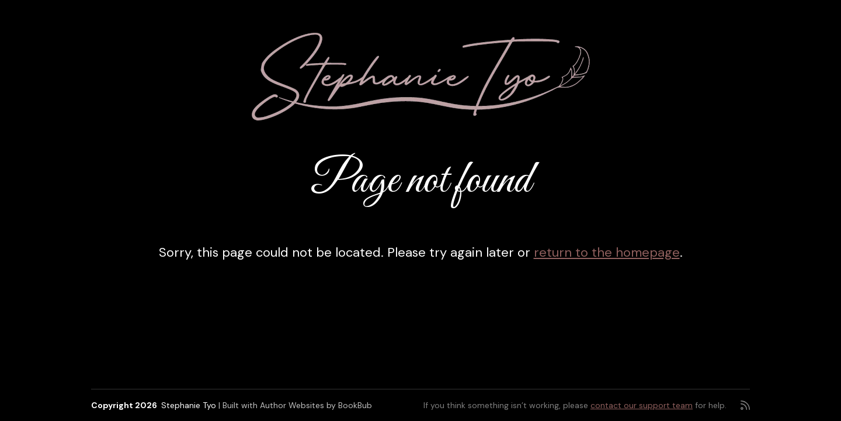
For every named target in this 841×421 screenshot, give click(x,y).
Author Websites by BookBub (316, 405)
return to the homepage (607, 252)
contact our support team (641, 405)
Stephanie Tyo (188, 405)
